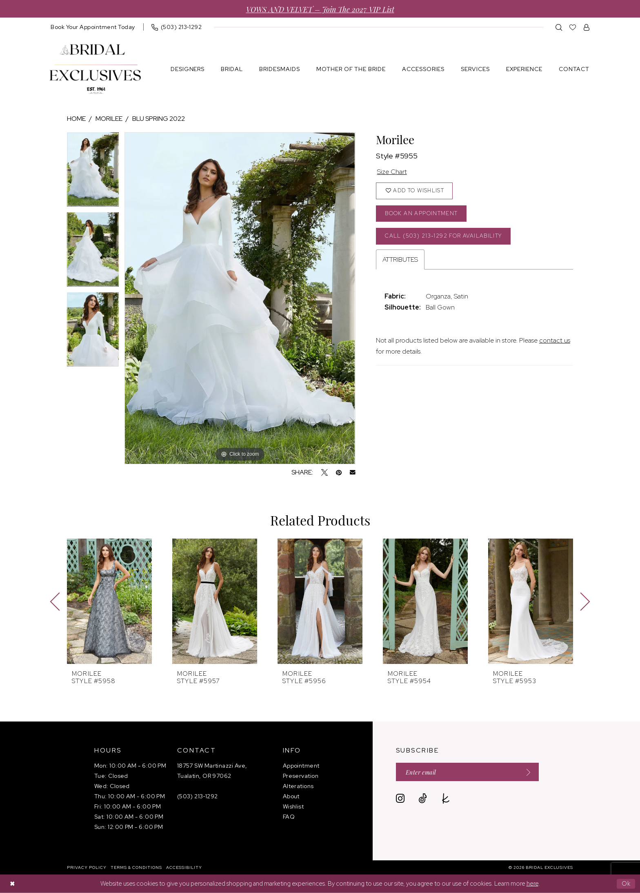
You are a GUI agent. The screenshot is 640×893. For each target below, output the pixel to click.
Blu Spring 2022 (158, 118)
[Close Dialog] (12, 884)
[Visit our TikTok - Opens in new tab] (422, 798)
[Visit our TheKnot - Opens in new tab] (446, 798)
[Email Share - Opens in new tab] (353, 472)
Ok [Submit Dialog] (626, 884)
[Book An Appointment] (92, 26)
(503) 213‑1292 (197, 796)
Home (76, 118)
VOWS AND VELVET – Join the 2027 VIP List (320, 9)
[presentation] (109, 601)
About (291, 796)
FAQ (289, 816)
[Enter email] (467, 772)
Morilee (109, 118)
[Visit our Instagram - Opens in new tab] (400, 798)
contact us (554, 340)
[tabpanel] (93, 172)
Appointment (301, 765)
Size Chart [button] (392, 171)
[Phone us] (176, 26)
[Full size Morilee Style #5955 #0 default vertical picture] (240, 298)
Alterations (298, 786)
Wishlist (293, 806)
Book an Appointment (421, 213)
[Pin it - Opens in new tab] (339, 472)
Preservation (300, 775)
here (532, 884)
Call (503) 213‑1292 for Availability (443, 235)
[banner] (95, 69)
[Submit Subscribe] (525, 772)
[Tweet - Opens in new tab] (324, 472)
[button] (586, 27)
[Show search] (559, 27)
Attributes (400, 259)
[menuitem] (92, 26)
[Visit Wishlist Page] (573, 27)
